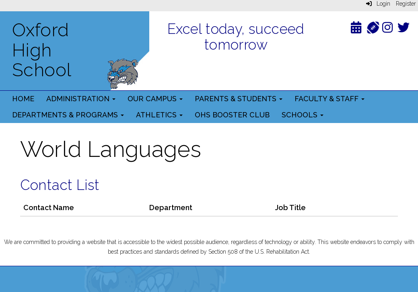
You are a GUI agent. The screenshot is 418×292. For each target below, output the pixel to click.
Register (406, 3)
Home (23, 98)
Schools (302, 115)
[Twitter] (403, 29)
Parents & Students (238, 98)
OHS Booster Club (232, 115)
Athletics (159, 115)
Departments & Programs (68, 115)
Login (378, 3)
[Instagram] (387, 29)
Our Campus (155, 98)
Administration (80, 98)
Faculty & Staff (329, 98)
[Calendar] (356, 29)
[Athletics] (372, 27)
